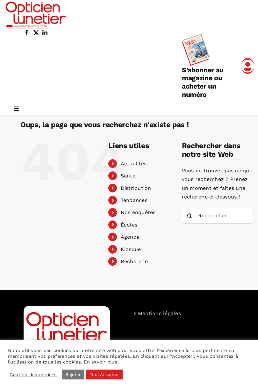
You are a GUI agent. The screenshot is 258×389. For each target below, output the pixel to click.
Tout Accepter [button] (104, 374)
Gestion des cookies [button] (33, 375)
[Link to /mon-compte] (247, 66)
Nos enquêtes (138, 212)
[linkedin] (44, 32)
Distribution (136, 188)
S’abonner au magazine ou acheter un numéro (203, 82)
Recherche (134, 261)
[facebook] (26, 32)
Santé (128, 176)
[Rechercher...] (217, 216)
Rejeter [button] (73, 374)
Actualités (134, 164)
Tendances (134, 200)
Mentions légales (159, 313)
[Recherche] (190, 216)
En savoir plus (100, 362)
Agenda (130, 237)
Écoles (129, 225)
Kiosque (131, 249)
